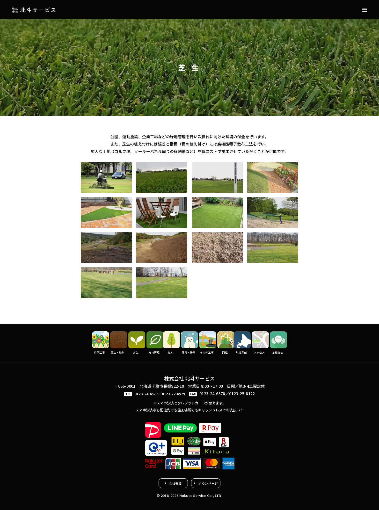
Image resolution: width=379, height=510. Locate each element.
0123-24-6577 (145, 392)
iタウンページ (212, 482)
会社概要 (172, 482)
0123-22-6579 (175, 392)
